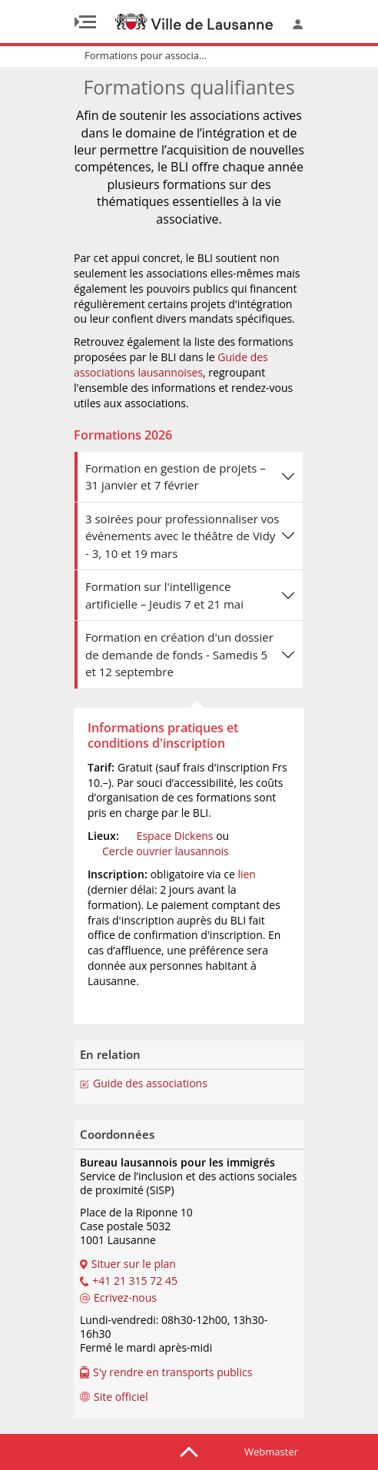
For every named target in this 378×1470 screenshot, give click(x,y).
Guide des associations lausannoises (171, 365)
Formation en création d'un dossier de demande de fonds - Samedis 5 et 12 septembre (179, 654)
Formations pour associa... (146, 55)
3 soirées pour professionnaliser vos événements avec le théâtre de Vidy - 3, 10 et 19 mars (182, 536)
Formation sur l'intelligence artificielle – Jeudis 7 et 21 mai (164, 595)
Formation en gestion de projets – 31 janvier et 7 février (175, 476)
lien (246, 874)
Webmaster (271, 1451)
